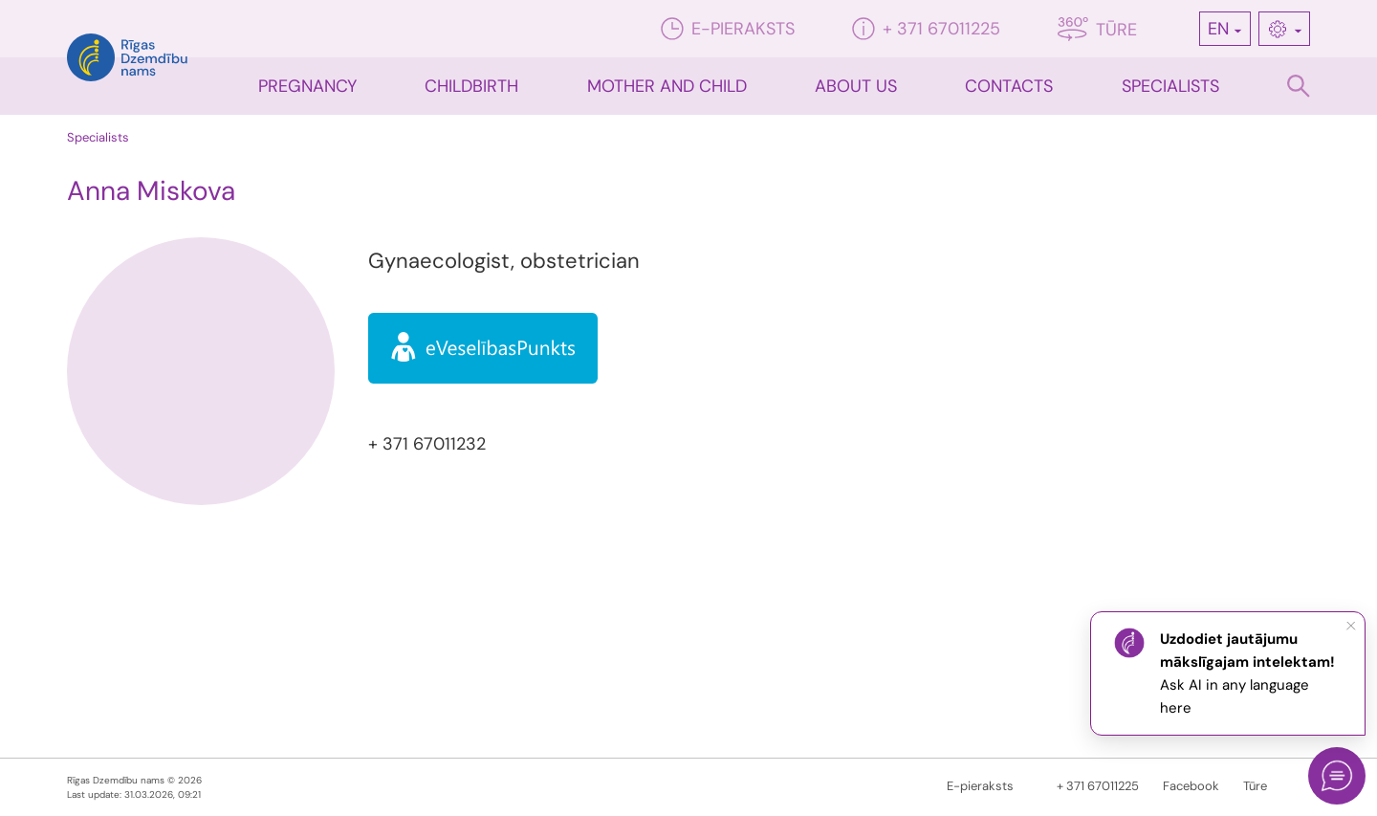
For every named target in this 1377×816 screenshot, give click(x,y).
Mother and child (667, 86)
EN (1218, 28)
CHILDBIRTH (471, 86)
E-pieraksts (728, 28)
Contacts (1009, 86)
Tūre (1097, 29)
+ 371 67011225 (926, 28)
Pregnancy (307, 86)
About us (856, 86)
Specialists (1170, 86)
